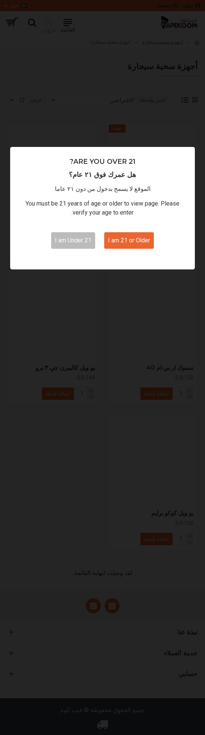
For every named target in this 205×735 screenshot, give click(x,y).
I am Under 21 (73, 240)
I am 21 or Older (129, 240)
